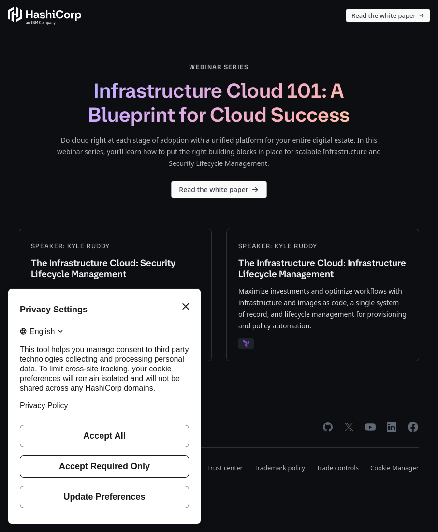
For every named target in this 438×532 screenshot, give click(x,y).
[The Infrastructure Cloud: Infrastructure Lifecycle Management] (323, 295)
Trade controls (338, 467)
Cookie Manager (394, 467)
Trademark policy (279, 467)
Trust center (225, 467)
